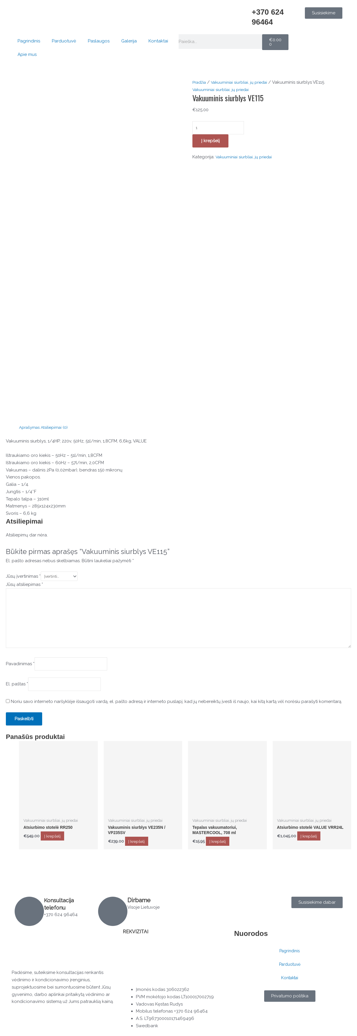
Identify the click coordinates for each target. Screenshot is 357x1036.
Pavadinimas (20, 670)
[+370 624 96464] (244, 14)
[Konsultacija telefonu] (29, 911)
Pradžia (200, 82)
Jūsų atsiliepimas (24, 585)
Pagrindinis (29, 41)
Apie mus (27, 54)
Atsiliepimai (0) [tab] (58, 427)
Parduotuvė (64, 41)
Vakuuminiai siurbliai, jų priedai (244, 82)
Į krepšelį (210, 142)
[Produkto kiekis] (221, 128)
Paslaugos (99, 41)
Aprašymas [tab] (30, 427)
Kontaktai (158, 41)
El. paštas (17, 691)
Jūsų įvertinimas (23, 576)
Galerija (129, 41)
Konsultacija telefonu (60, 904)
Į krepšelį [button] (58, 845)
